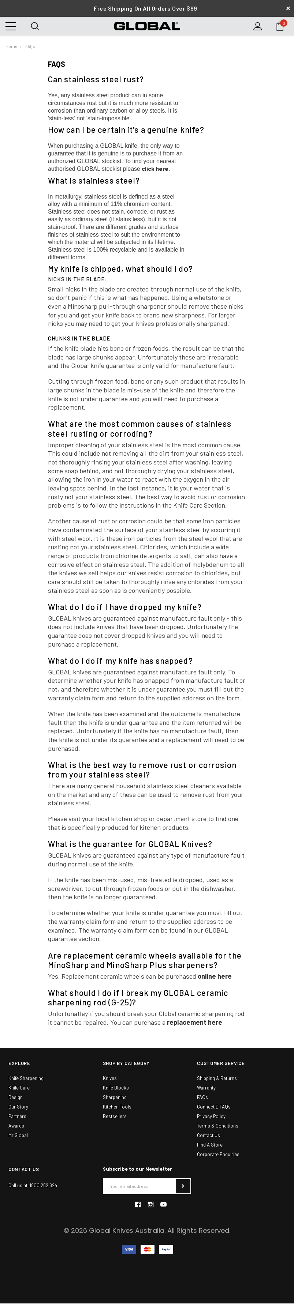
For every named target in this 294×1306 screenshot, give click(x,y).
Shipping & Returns (217, 1081)
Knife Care (19, 1091)
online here (215, 979)
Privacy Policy (211, 1119)
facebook (138, 1207)
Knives (110, 1081)
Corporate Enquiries (218, 1157)
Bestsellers (115, 1119)
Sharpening (115, 1100)
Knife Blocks (116, 1091)
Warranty (206, 1091)
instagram (150, 1207)
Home (11, 49)
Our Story (18, 1110)
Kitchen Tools (117, 1110)
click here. (156, 171)
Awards (16, 1129)
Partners (17, 1119)
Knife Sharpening (26, 1081)
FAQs (30, 49)
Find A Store (210, 1148)
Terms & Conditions (217, 1129)
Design (15, 1100)
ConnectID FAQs (214, 1110)
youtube (163, 1207)
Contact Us (208, 1138)
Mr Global (18, 1138)
